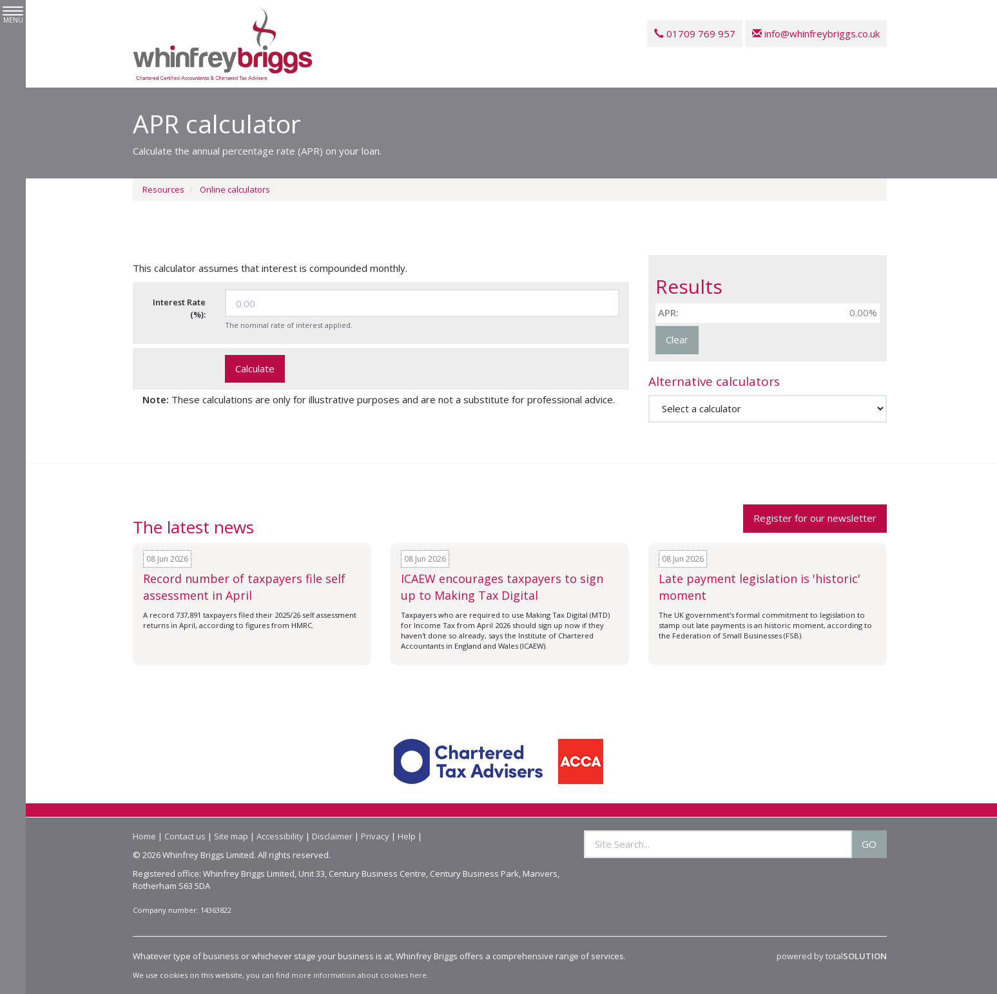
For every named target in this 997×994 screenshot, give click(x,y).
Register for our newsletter (814, 517)
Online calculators (235, 189)
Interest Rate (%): (179, 308)
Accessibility (280, 836)
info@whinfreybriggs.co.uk (816, 33)
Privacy (375, 836)
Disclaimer (332, 836)
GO (869, 843)
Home (144, 836)
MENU (13, 15)
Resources (163, 189)
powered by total (832, 956)
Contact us (185, 836)
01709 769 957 (694, 33)
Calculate (255, 368)
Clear (677, 339)
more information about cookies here (359, 975)
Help (407, 836)
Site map (231, 836)
